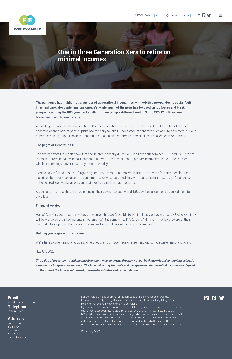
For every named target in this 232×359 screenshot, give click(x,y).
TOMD (97, 331)
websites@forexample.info (172, 15)
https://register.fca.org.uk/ (141, 324)
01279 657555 (144, 15)
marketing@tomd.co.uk (161, 310)
